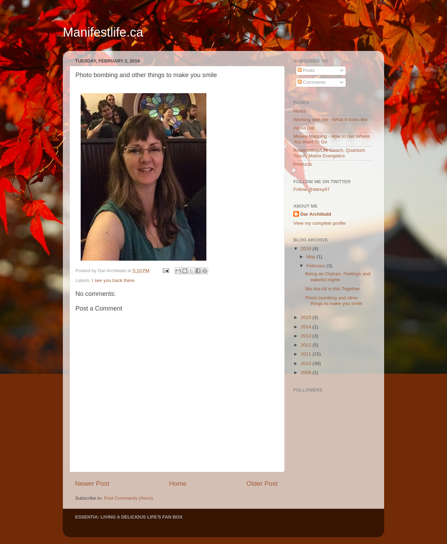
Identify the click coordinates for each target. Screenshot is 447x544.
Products (302, 164)
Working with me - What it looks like (330, 119)
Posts (306, 70)
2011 (307, 354)
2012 (307, 345)
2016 (307, 248)
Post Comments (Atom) (128, 498)
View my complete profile (319, 223)
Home (177, 483)
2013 (307, 335)
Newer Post (92, 483)
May (311, 256)
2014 (307, 326)
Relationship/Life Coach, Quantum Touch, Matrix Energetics (329, 153)
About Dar (304, 128)
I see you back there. (113, 280)
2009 (307, 372)
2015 (307, 317)
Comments (312, 82)
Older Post (262, 483)
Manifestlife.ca (103, 32)
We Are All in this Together (332, 288)
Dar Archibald (315, 214)
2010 (307, 363)
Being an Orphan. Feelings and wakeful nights (338, 276)
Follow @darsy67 (311, 189)
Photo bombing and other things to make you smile (333, 300)
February (316, 265)
